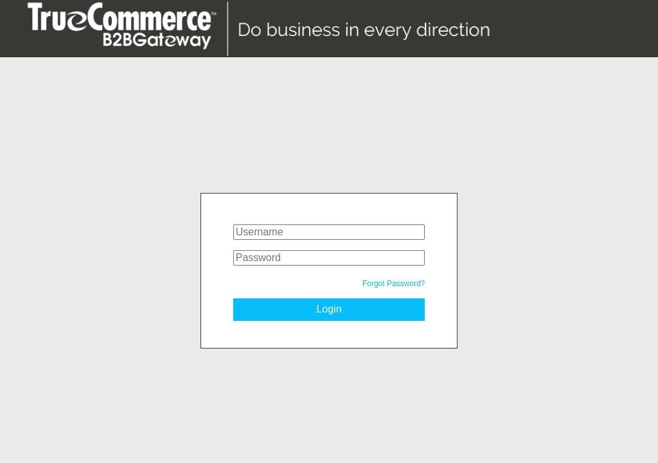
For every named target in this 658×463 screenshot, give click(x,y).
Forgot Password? (393, 283)
